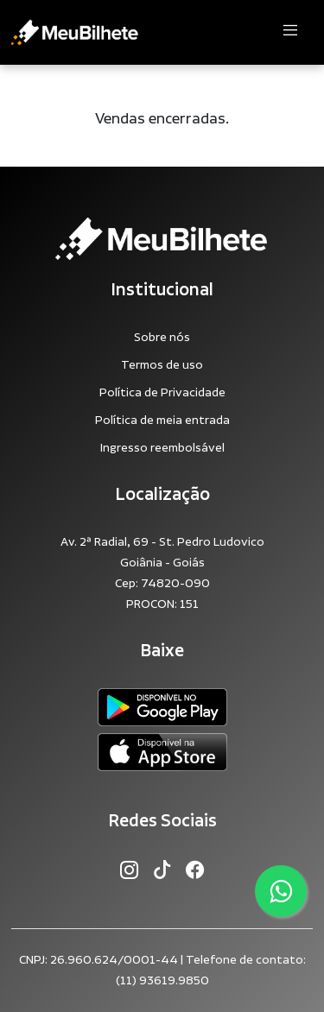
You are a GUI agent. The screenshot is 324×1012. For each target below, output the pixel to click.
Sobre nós (162, 337)
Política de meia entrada (162, 420)
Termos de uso (162, 365)
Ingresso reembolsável (162, 448)
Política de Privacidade (162, 393)
